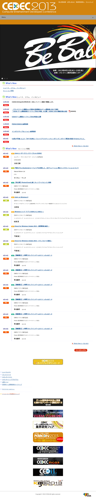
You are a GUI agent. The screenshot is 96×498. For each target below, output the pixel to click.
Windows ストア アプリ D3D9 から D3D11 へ (27, 211)
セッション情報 (8, 90)
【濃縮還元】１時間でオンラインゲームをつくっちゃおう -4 (31, 299)
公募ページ (5, 382)
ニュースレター (6, 372)
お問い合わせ (71, 2)
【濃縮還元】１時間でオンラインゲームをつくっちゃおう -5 (31, 314)
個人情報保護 (62, 2)
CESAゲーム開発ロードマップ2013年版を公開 (26, 116)
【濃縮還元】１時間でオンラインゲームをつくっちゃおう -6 (31, 328)
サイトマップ (89, 2)
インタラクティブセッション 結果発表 (24, 131)
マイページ (8, 389)
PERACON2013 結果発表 (20, 124)
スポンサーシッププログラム (10, 379)
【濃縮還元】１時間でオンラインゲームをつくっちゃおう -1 (31, 255)
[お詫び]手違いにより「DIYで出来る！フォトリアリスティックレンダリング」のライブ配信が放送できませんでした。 (48, 138)
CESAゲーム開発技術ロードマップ (12, 384)
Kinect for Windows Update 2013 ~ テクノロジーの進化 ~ (31, 241)
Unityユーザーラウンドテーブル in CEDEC (26, 153)
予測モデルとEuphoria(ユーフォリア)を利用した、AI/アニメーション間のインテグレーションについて (45, 168)
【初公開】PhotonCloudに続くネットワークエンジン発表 (31, 182)
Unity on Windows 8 (19, 197)
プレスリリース (6, 374)
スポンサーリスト (7, 377)
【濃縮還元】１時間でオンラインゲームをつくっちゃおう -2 (31, 270)
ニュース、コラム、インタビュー (14, 88)
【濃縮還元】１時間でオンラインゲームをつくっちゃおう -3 (31, 284)
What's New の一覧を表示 (80, 146)
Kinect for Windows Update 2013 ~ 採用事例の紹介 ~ (30, 226)
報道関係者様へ (80, 2)
